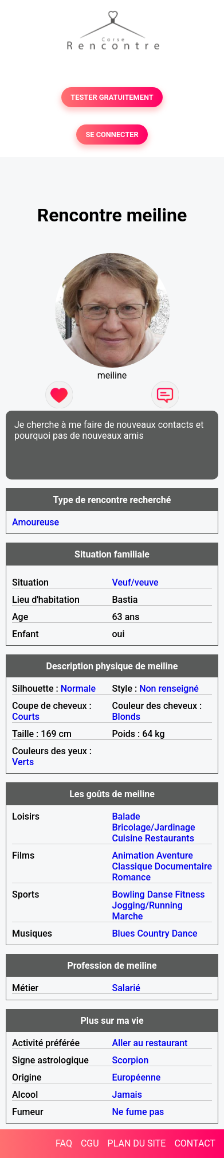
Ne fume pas (138, 1111)
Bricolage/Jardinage (153, 827)
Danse (160, 894)
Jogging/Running (147, 905)
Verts (23, 762)
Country (153, 933)
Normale (78, 688)
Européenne (136, 1077)
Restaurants (169, 838)
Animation (133, 855)
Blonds (126, 716)
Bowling (128, 894)
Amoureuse (35, 522)
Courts (26, 716)
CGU (90, 1143)
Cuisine (127, 838)
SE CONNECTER (111, 134)
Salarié (126, 987)
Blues (123, 933)
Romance (131, 877)
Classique (132, 866)
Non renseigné (169, 688)
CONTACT (194, 1143)
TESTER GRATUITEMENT (112, 97)
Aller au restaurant (150, 1043)
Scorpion (130, 1060)
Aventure (174, 855)
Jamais (127, 1094)
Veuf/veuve (135, 582)
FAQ (64, 1143)
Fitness (190, 894)
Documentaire (183, 866)
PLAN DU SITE (137, 1143)
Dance (185, 933)
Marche (127, 916)
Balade (126, 816)
